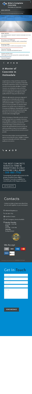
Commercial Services (6, 53)
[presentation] (16, 303)
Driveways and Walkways (8, 40)
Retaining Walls (5, 44)
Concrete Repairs (5, 58)
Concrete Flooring (6, 49)
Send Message (11, 309)
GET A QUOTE (9, 186)
